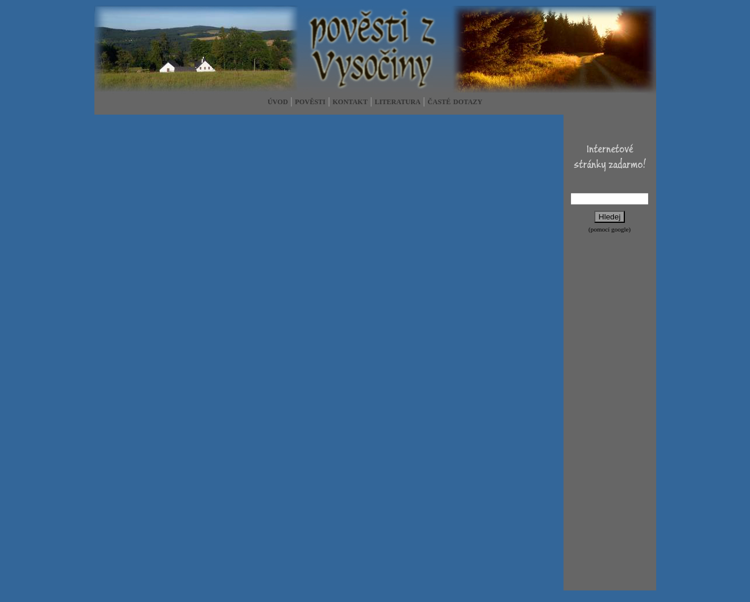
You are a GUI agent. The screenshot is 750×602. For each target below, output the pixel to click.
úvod (278, 101)
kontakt (349, 101)
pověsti (310, 101)
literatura (397, 101)
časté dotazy (454, 101)
